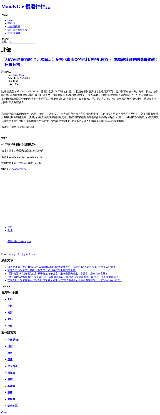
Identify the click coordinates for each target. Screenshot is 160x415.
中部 (10, 305)
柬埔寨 (11, 399)
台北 (10, 230)
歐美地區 (13, 405)
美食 (10, 227)
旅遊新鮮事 (14, 26)
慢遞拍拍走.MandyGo (19, 241)
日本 (10, 346)
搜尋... (4, 41)
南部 (10, 312)
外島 (10, 325)
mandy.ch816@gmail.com (22, 254)
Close (4, 412)
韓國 (10, 353)
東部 (10, 319)
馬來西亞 (13, 366)
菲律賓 (11, 386)
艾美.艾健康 (14, 33)
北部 (21, 75)
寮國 (10, 392)
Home (11, 20)
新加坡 (11, 372)
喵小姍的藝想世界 (18, 29)
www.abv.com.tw (17, 169)
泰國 (10, 359)
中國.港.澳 (13, 339)
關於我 (11, 23)
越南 (10, 379)
